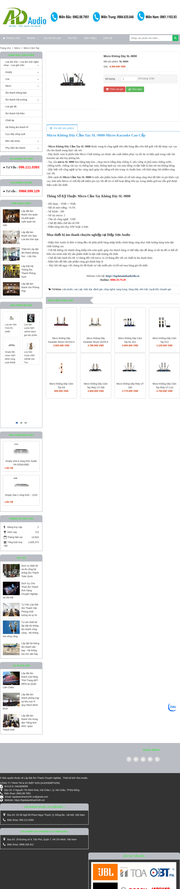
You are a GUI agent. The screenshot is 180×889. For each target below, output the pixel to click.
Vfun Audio (81, 778)
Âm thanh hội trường (16, 99)
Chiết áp (9, 120)
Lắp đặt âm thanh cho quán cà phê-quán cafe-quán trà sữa (20, 218)
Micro (8, 86)
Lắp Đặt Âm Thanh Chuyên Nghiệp (42, 778)
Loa (7, 79)
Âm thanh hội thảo (15, 113)
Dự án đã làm (52, 38)
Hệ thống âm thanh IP (16, 127)
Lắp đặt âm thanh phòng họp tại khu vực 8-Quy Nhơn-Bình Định (21, 701)
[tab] (62, 128)
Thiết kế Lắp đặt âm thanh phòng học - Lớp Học (29, 253)
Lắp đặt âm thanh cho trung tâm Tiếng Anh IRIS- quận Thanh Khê (20, 722)
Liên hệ (107, 38)
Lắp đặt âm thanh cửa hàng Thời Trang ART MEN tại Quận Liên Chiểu (20, 680)
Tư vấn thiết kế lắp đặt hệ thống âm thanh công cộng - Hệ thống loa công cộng (20, 629)
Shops (31, 38)
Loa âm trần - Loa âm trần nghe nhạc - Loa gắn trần (21, 63)
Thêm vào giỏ (114, 89)
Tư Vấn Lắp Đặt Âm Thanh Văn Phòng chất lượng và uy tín (29, 609)
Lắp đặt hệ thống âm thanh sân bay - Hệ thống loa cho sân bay (30, 648)
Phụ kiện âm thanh (15, 148)
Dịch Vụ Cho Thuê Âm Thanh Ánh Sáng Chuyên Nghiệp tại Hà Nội (20, 590)
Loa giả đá (11, 106)
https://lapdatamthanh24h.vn (122, 276)
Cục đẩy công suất (15, 134)
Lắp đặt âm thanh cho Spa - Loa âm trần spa (29, 236)
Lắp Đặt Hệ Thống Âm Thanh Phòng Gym (28, 271)
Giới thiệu (90, 38)
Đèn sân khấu (12, 141)
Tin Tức (72, 38)
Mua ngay (135, 89)
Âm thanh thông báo (16, 92)
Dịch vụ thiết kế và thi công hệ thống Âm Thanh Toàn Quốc (30, 571)
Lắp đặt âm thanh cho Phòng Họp (30, 287)
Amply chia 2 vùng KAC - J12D (21, 495)
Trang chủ (11, 38)
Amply (8, 72)
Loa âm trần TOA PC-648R (11, 328)
